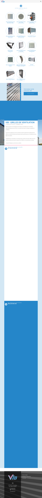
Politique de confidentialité (26, 476)
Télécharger (30, 93)
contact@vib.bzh (12, 491)
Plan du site (24, 478)
